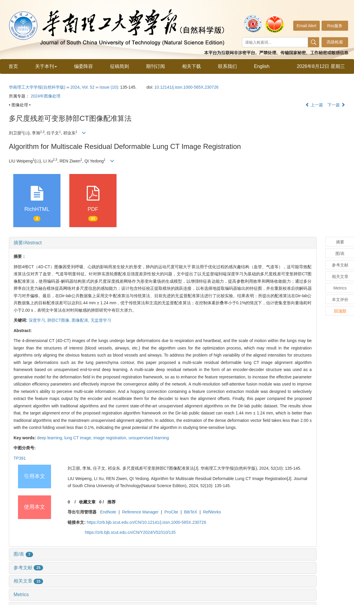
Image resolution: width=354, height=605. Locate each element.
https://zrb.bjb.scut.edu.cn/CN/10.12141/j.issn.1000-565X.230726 (146, 522)
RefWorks (212, 512)
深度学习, (38, 320)
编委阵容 (83, 66)
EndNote (108, 512)
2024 (74, 87)
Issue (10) (108, 87)
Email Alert (307, 25)
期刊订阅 (155, 66)
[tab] (162, 242)
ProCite (171, 512)
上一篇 (314, 105)
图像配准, (81, 320)
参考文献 (28, 567)
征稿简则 (119, 66)
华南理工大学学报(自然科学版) (37, 87)
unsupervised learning (149, 437)
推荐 (111, 502)
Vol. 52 (88, 87)
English (261, 66)
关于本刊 (46, 66)
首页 (13, 66)
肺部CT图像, (59, 320)
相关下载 (191, 66)
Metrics (21, 594)
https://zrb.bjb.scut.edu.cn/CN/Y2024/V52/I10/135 (130, 532)
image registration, (111, 437)
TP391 (20, 458)
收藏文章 (87, 502)
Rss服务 (334, 25)
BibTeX (190, 512)
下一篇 (336, 105)
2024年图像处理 (45, 96)
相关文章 (28, 580)
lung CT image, (79, 437)
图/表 (23, 554)
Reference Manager (140, 512)
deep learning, (50, 437)
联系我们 (227, 66)
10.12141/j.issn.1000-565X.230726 (186, 87)
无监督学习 (101, 320)
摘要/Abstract (28, 242)
